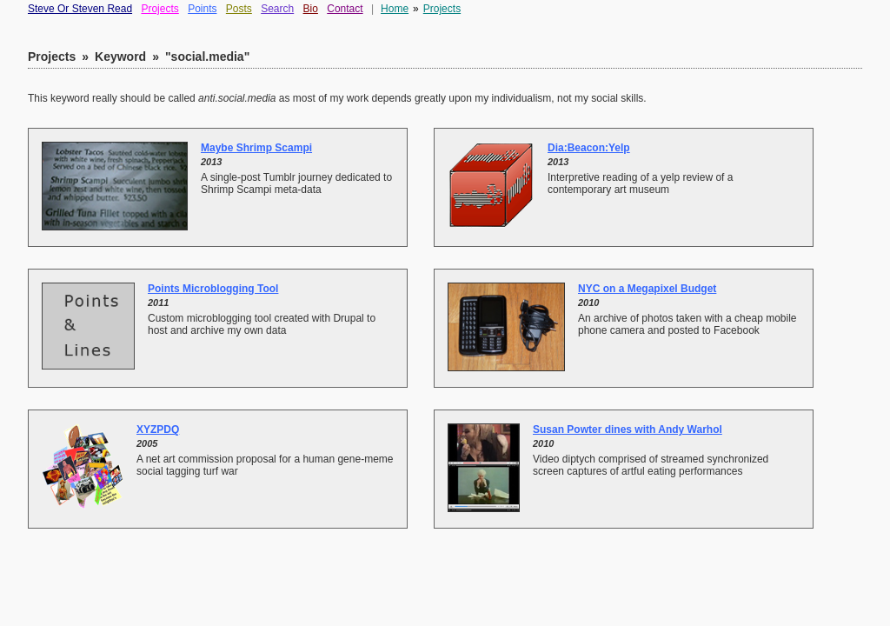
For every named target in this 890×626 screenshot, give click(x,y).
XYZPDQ (157, 429)
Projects (159, 9)
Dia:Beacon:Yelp (589, 148)
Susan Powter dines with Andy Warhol (627, 429)
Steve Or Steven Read (80, 9)
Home (394, 9)
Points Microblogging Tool (213, 289)
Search (277, 9)
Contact (344, 9)
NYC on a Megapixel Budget (647, 289)
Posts (239, 9)
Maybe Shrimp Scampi (256, 148)
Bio (310, 9)
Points (202, 9)
